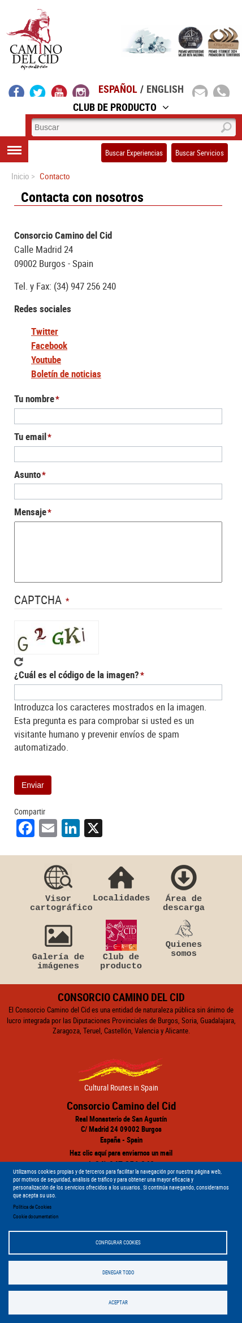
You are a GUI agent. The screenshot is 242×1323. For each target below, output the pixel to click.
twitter (37, 90)
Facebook (49, 345)
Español (117, 89)
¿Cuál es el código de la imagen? (76, 674)
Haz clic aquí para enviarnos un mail (121, 1153)
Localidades (121, 882)
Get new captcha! (18, 661)
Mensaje (30, 511)
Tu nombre (34, 398)
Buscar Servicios (199, 153)
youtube (59, 90)
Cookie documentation (35, 1216)
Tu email (30, 436)
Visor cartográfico (58, 886)
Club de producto (121, 945)
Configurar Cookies (118, 1242)
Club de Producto (121, 107)
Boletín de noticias (66, 373)
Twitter (44, 331)
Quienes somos (183, 939)
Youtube (46, 359)
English (165, 89)
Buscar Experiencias (134, 153)
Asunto (27, 474)
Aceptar (118, 1302)
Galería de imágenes (58, 945)
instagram (80, 90)
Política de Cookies (32, 1207)
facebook (16, 90)
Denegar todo (118, 1272)
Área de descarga (183, 886)
